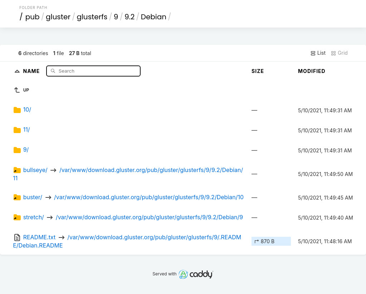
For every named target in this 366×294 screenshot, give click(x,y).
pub (32, 17)
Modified (312, 71)
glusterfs (92, 17)
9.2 (130, 17)
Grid (339, 53)
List (318, 53)
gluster (58, 17)
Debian (153, 17)
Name (32, 71)
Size (258, 71)
